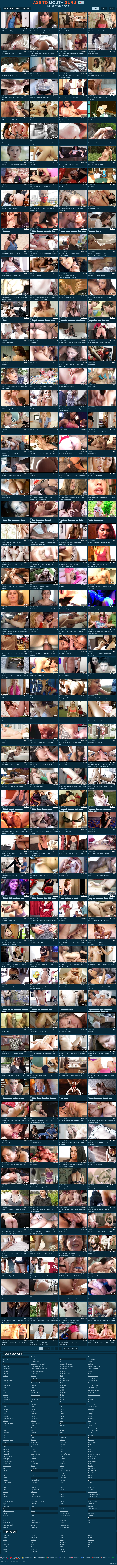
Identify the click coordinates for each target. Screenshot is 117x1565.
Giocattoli (90, 499)
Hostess (33, 1473)
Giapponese (33, 33)
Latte (99, 320)
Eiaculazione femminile (8, 833)
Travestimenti (92, 1470)
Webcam (91, 1513)
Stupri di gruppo (93, 1428)
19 (56, 1348)
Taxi (89, 1449)
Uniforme (95, 1253)
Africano (5, 1373)
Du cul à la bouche (39, 1557)
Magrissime (50, 53)
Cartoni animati (93, 120)
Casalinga (42, 920)
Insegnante (33, 1077)
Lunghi (112, 8)
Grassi (32, 611)
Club (40, 875)
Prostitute (62, 1480)
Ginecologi (34, 1444)
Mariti (25, 1342)
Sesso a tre (92, 97)
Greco (33, 1466)
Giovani (68, 77)
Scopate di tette (64, 1525)
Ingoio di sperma (34, 322)
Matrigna (4, 877)
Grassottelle (81, 1053)
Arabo (33, 698)
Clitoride (17, 1075)
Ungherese (82, 409)
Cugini (5, 1504)
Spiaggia (91, 1414)
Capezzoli (66, 122)
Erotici (18, 542)
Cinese (62, 675)
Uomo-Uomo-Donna (93, 633)
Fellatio (91, 31)
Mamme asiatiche (65, 1373)
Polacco (62, 1463)
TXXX (61, 1547)
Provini (34, 120)
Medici (102, 1009)
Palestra (63, 720)
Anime (5, 1388)
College (50, 720)
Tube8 (61, 1540)
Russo (11, 75)
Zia (89, 1520)
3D (3, 1361)
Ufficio (20, 53)
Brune (95, 31)
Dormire (33, 1376)
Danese (5, 1513)
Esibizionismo (35, 1395)
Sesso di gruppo (6, 144)
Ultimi (103, 8)
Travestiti (91, 1473)
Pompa (62, 1468)
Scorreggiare (92, 1357)
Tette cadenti (92, 1456)
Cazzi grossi (16, 97)
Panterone (63, 1442)
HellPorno (34, 1537)
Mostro (62, 1397)
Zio (89, 1522)
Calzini (5, 1447)
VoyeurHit (91, 1535)
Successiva (72, 1348)
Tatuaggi (90, 1447)
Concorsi (5, 1492)
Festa (79, 231)
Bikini (4, 1425)
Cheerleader (6, 1470)
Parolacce (43, 386)
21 (65, 1348)
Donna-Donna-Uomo (72, 53)
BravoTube (6, 1544)
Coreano (5, 1496)
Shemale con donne (94, 1395)
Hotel (18, 453)
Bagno (33, 1187)
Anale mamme (7, 1385)
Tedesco (74, 31)
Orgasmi (61, 33)
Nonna (5, 698)
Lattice (62, 186)
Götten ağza (96, 1557)
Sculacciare (62, 210)
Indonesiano (35, 1489)
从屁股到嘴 (20, 1559)
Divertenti (34, 1357)
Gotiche (15, 1098)
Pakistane (63, 1437)
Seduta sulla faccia (74, 497)
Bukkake (5, 1442)
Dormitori (34, 1378)
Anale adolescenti (8, 1380)
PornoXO (34, 1549)
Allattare (5, 1376)
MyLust (33, 1542)
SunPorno (26, 29)
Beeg (4, 1542)
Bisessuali (99, 97)
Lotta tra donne (64, 1357)
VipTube (62, 1551)
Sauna (62, 1508)
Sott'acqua (91, 1402)
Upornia (62, 1549)
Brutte (4, 1437)
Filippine (33, 1421)
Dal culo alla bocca (8, 1511)
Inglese (77, 208)
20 (60, 1348)
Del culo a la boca (27, 1557)
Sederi (62, 164)
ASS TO (48, 2)
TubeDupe (63, 1542)
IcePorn (33, 1540)
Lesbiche (14, 208)
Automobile (6, 1399)
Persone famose (65, 1454)
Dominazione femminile (65, 277)
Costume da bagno (8, 1501)
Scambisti (63, 1520)
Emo (32, 1388)
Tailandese (91, 1442)
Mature (20, 31)
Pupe (69, 31)
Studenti (50, 1075)
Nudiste (62, 1418)
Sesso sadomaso (7, 97)
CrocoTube (6, 1547)
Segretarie (34, 364)
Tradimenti (6, 75)
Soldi (95, 811)
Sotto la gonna (92, 1404)
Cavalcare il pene (71, 75)
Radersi (66, 410)
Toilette (90, 1466)
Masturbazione (102, 255)
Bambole (5, 1416)
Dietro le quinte (7, 1518)
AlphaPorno (6, 1535)
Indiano (61, 122)
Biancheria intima (63, 55)
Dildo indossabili (93, 386)
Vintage (34, 631)
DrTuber (5, 1549)
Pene (61, 1451)
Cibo (4, 720)
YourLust (91, 1544)
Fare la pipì (34, 1399)
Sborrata (34, 75)
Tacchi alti (75, 97)
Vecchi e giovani (93, 186)
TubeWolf (62, 1544)
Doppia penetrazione (37, 1371)
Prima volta (98, 720)
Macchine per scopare (66, 1366)
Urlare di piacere (93, 1496)
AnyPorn (5, 1537)
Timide (90, 1463)
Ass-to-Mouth (4, 1557)
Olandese (63, 1425)
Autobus (5, 1397)
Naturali (21, 253)
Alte (4, 1378)
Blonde (38, 208)
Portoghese (63, 1473)
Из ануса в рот (86, 1557)
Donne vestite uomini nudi (39, 1369)
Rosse (62, 1499)
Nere (81, 364)
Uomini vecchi (92, 1492)
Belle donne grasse (72, 786)
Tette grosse (6, 53)
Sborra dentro (42, 53)
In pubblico (9, 633)
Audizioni (11, 809)
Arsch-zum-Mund (15, 1557)
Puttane (19, 409)
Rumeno (62, 1501)
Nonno (62, 1416)
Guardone (34, 1468)
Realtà (41, 588)
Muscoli (62, 1399)
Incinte (33, 475)
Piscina (62, 1461)
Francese (34, 1430)
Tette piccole (33, 55)
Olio (61, 1428)
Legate (33, 1525)
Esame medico (35, 1392)
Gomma (39, 566)
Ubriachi (90, 1482)
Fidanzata (81, 53)
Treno (90, 1475)
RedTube (34, 1551)
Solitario (4, 655)
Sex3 (61, 1535)
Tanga (90, 1444)
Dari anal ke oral (106, 1557)
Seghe (96, 53)
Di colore (77, 431)
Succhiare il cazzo (48, 31)
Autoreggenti (46, 97)
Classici (5, 1477)
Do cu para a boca (64, 1557)
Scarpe (62, 1522)
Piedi (74, 453)
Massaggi (98, 231)
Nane (61, 1406)
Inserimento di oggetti (37, 1501)
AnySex (5, 1540)
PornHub (34, 1547)
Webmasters (113, 1563)
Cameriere (102, 342)
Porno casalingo (63, 255)
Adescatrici (6, 1366)
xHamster (91, 1540)
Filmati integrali (7, 409)
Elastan (33, 1385)
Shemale (100, 164)
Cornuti (34, 164)
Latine (15, 275)
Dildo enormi (6, 1522)
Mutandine (39, 97)
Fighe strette (41, 544)
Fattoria (33, 1404)
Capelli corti (6, 1451)
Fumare (20, 986)
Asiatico (41, 31)
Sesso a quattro (93, 1376)
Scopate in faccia (34, 299)
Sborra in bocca (92, 99)
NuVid (33, 1544)
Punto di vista (73, 475)
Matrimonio (63, 1385)
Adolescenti (41, 33)
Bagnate (72, 386)
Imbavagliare (35, 1480)
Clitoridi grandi (7, 1482)
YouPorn (90, 1542)
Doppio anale (48, 1120)
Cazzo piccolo (52, 142)
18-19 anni (35, 31)
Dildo (9, 520)
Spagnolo (20, 275)
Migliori (96, 8)
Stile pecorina (13, 31)
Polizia (62, 1466)
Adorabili (5, 1371)
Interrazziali (74, 231)
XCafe (90, 1537)
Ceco (4, 1468)
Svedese (91, 1435)
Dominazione (62, 322)
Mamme (79, 31)
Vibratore (91, 1504)
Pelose (3, 388)
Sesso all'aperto (34, 588)
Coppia (100, 31)
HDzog (33, 1535)
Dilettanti (63, 75)
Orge (43, 453)
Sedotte (90, 1364)
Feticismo (79, 453)
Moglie (16, 75)
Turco (90, 675)
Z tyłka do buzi (75, 1557)
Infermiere (63, 920)
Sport (112, 1342)
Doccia (38, 1187)
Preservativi (63, 1475)
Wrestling (91, 1515)
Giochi (33, 1449)
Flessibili (33, 1428)
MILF (24, 31)
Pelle (61, 1447)
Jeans (33, 1511)
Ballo (4, 1414)
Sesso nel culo (68, 97)
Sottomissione (103, 497)
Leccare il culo (7, 208)
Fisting (33, 275)
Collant (27, 1075)
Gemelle (33, 1440)
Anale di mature (7, 1383)
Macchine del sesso (66, 1364)
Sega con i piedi (93, 1369)
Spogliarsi (16, 164)
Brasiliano (6, 1432)
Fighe (33, 1416)
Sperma (90, 1411)
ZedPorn (91, 1547)
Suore (4, 320)
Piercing (62, 1459)
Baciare (79, 75)
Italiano (34, 342)
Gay (32, 1437)
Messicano (45, 764)
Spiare (90, 1416)
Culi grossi (6, 31)
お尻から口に (11, 1559)
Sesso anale (64, 31)
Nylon (33, 97)
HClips (5, 1551)
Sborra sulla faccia (23, 386)
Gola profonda (107, 31)
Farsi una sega (93, 164)
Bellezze (91, 53)
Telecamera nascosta (94, 1454)
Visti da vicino (35, 297)
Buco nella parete (8, 1440)
